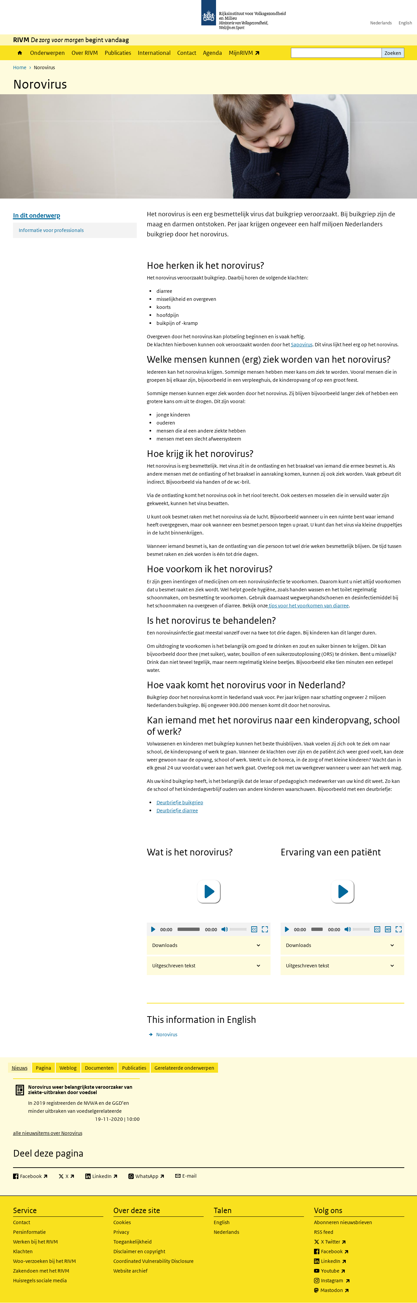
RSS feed (323, 1232)
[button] (208, 891)
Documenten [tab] (99, 1068)
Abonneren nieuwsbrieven (343, 1222)
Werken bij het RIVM (35, 1241)
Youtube (348, 1271)
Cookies (122, 1222)
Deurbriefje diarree (177, 810)
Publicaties (118, 52)
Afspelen (152, 929)
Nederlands (381, 23)
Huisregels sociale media (40, 1280)
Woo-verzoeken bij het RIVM (44, 1261)
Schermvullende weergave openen (264, 929)
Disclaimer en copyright (139, 1251)
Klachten (23, 1251)
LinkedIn (348, 1261)
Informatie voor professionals (51, 230)
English (405, 23)
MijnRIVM (246, 52)
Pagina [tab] (43, 1068)
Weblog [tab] (68, 1068)
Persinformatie (29, 1232)
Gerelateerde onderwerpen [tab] (184, 1068)
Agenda (212, 52)
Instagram (350, 1281)
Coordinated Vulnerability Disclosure (153, 1261)
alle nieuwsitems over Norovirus (47, 1133)
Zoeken (393, 53)
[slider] (189, 929)
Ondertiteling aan (253, 929)
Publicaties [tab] (134, 1068)
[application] (209, 892)
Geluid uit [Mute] (224, 929)
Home (20, 52)
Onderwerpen (47, 52)
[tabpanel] (208, 1107)
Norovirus (166, 1034)
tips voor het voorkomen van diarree (308, 605)
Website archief (130, 1271)
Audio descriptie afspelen (387, 929)
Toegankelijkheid (132, 1241)
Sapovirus (301, 344)
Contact (186, 52)
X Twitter (348, 1242)
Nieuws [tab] (19, 1068)
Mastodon (349, 1290)
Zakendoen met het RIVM (41, 1271)
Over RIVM (85, 52)
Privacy (121, 1232)
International (154, 52)
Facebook (349, 1252)
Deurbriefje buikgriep (180, 802)
